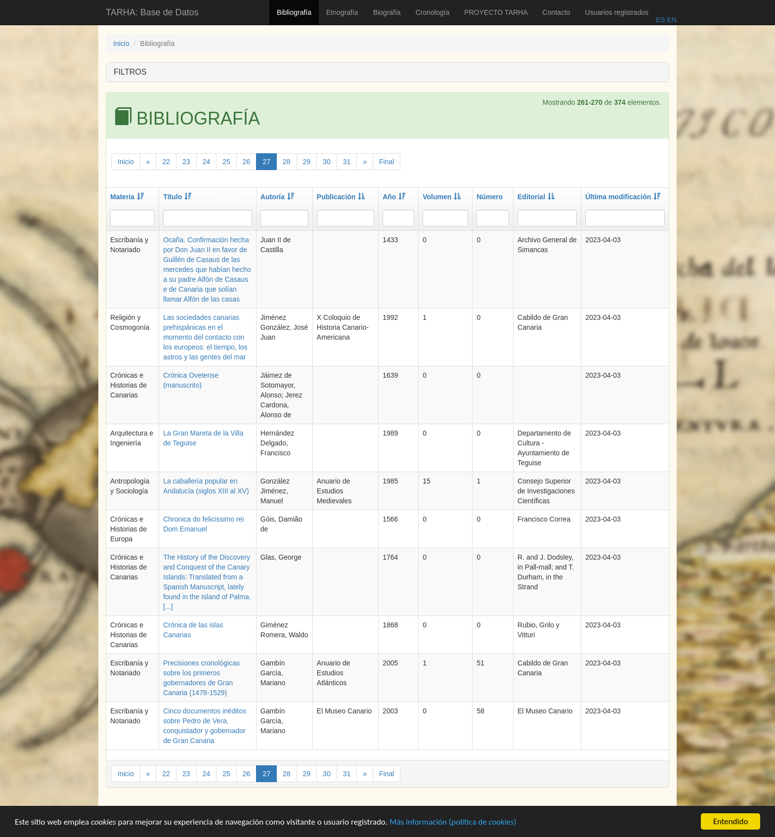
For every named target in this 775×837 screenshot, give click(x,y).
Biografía (387, 12)
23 (186, 162)
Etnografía (342, 12)
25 (226, 162)
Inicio (121, 43)
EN (671, 20)
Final (386, 162)
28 (287, 162)
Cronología (433, 12)
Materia (127, 197)
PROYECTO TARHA (495, 12)
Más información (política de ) (453, 824)
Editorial (536, 197)
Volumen (442, 197)
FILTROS (130, 72)
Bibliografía (294, 12)
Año (394, 197)
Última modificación (622, 197)
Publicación (341, 197)
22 (166, 162)
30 (327, 162)
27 (266, 162)
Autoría (277, 197)
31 (347, 162)
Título (177, 197)
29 (307, 162)
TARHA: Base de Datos (152, 12)
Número (489, 197)
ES (660, 20)
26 (247, 162)
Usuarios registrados (616, 12)
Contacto (556, 12)
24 (207, 162)
